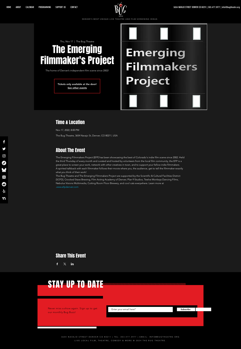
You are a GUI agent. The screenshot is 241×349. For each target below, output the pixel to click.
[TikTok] (4, 163)
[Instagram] (4, 156)
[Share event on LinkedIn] (72, 264)
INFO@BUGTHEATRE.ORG (164, 337)
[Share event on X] (64, 264)
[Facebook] (4, 142)
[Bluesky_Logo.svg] (4, 170)
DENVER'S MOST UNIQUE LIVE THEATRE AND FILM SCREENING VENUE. (120, 19)
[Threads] (4, 177)
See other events (77, 87)
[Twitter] (4, 149)
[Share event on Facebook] (57, 264)
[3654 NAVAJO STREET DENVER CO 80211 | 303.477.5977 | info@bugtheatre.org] (206, 7)
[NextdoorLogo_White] (4, 198)
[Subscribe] (186, 309)
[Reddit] (4, 184)
